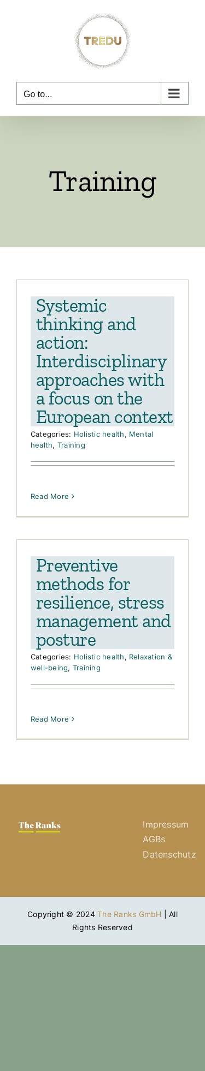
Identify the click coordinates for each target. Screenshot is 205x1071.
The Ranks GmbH (129, 914)
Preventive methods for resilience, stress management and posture (103, 602)
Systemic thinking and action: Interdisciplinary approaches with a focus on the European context (104, 361)
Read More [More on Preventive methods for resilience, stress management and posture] (50, 719)
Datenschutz (169, 854)
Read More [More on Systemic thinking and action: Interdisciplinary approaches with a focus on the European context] (50, 496)
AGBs (154, 839)
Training (71, 445)
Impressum (166, 824)
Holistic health (99, 434)
